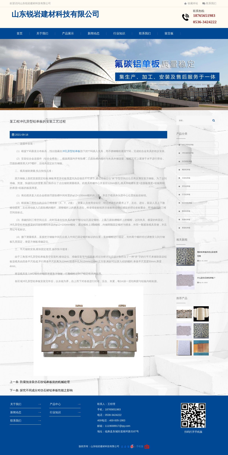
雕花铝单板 (186, 211)
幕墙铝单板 (186, 228)
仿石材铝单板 (187, 161)
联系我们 (209, 3)
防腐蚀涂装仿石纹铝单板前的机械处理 (45, 381)
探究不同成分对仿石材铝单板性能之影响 (46, 390)
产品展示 (68, 33)
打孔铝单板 (186, 194)
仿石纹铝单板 (187, 203)
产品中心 (56, 404)
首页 (20, 33)
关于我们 (42, 33)
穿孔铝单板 (186, 186)
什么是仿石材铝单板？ (206, 278)
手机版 (139, 446)
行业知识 (119, 33)
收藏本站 (191, 3)
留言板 (169, 33)
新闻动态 (93, 33)
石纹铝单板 (186, 178)
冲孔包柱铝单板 (188, 153)
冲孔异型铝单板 (71, 151)
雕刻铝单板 (186, 170)
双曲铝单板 (186, 219)
